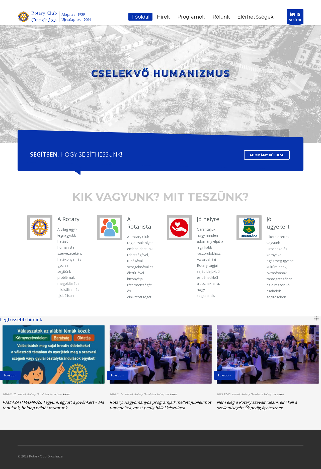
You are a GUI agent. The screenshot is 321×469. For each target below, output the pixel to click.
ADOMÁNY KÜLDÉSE (267, 155)
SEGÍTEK (295, 18)
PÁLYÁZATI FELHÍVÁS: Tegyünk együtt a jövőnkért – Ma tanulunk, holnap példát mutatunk (53, 405)
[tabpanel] (160, 72)
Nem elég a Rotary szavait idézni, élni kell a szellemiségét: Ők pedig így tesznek (257, 405)
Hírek (66, 394)
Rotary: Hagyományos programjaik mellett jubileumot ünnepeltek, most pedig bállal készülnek (160, 405)
